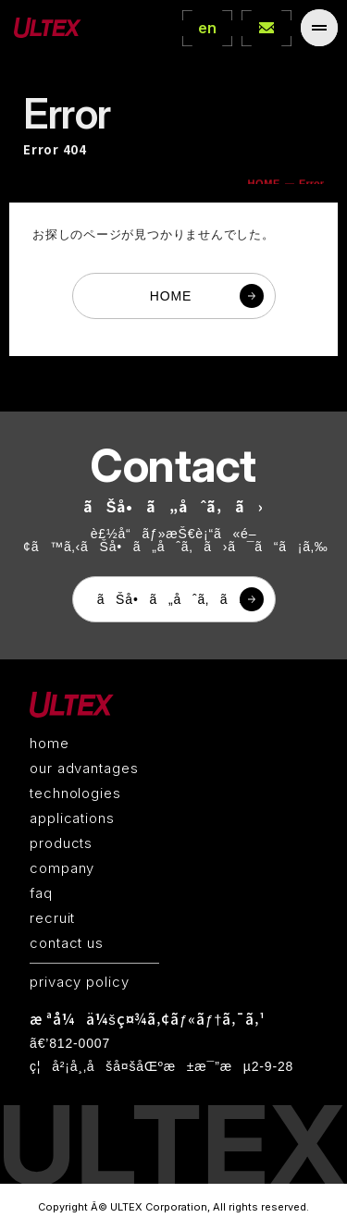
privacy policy (80, 982)
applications (72, 818)
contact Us (266, 27)
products (61, 843)
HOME (171, 296)
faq (41, 893)
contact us (67, 943)
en (207, 27)
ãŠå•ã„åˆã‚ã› (170, 599)
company (62, 868)
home (49, 743)
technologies (75, 793)
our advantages (84, 768)
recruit (52, 918)
